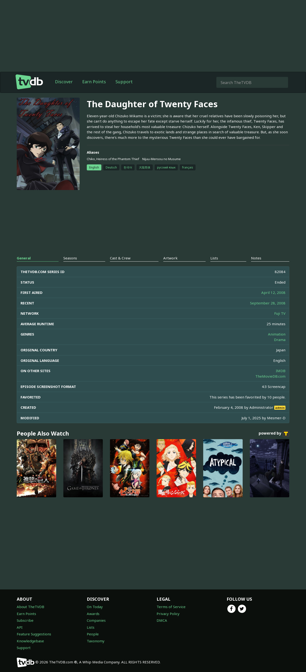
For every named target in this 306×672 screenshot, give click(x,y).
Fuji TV (279, 313)
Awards (93, 613)
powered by (274, 433)
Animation (276, 334)
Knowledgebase (30, 640)
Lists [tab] (214, 258)
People (93, 634)
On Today (95, 606)
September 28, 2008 (267, 303)
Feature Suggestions (34, 634)
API (19, 627)
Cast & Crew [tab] (120, 258)
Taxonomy (95, 640)
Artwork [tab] (170, 258)
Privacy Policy (168, 613)
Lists (90, 627)
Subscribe (25, 620)
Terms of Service (171, 606)
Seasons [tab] (70, 258)
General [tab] (24, 258)
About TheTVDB (30, 606)
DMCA (162, 620)
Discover (64, 81)
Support (124, 81)
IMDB (280, 370)
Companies (96, 620)
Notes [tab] (256, 258)
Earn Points (94, 81)
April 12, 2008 (273, 292)
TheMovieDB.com (270, 376)
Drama (279, 339)
